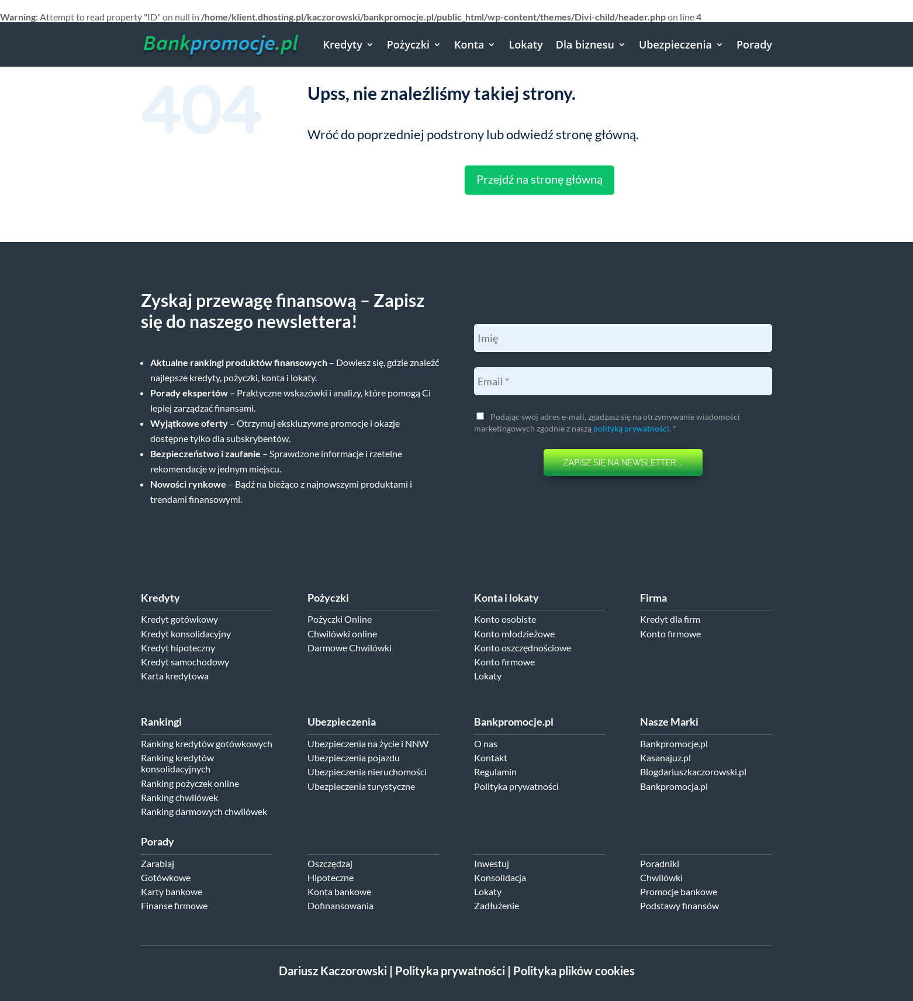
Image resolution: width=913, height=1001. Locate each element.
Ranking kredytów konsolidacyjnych (177, 763)
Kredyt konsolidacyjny (186, 633)
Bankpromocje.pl (674, 743)
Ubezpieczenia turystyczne (361, 786)
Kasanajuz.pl (665, 757)
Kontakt (490, 757)
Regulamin (495, 771)
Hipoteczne (330, 877)
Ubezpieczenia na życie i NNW (367, 743)
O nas (485, 743)
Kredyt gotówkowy (179, 618)
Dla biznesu (585, 44)
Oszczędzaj (329, 863)
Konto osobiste (505, 618)
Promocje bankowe (678, 891)
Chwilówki (661, 877)
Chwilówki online (342, 633)
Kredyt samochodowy (185, 661)
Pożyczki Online (339, 618)
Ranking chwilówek (179, 797)
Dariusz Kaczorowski (333, 971)
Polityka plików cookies (574, 971)
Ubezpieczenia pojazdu (353, 757)
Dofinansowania (340, 905)
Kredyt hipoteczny (178, 647)
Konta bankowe (339, 891)
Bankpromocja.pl (674, 786)
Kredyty (342, 44)
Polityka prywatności (516, 786)
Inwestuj (491, 863)
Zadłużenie (496, 905)
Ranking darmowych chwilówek (204, 811)
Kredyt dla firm (670, 618)
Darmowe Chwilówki (349, 647)
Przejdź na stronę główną (539, 179)
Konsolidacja (500, 877)
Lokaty (525, 44)
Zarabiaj (157, 863)
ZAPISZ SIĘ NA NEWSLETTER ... (623, 462)
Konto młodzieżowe (514, 633)
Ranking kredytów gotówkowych (206, 743)
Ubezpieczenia (675, 44)
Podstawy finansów (679, 905)
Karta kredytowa (175, 675)
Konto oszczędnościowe (522, 647)
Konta (469, 44)
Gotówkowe (166, 877)
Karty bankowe (171, 891)
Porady (754, 44)
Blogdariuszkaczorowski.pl (693, 771)
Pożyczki (408, 44)
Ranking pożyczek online (190, 783)
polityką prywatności (631, 428)
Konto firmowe (504, 661)
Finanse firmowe (174, 905)
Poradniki (659, 863)
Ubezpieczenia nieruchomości (367, 771)
